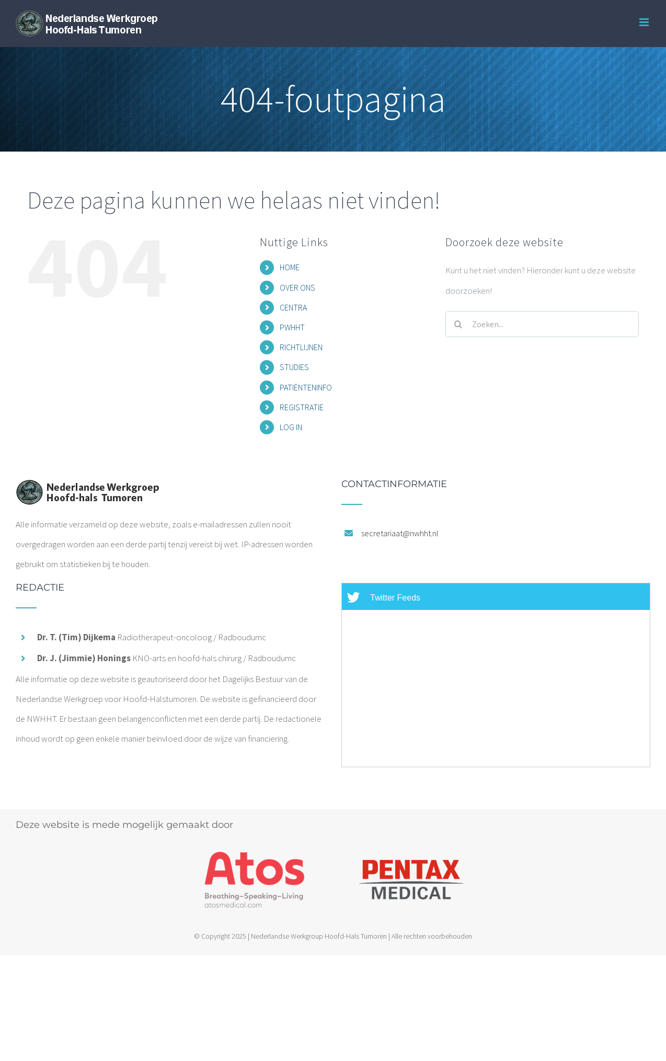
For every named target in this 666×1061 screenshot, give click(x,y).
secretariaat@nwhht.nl (400, 533)
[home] (87, 489)
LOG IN (291, 427)
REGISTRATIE (302, 407)
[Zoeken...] (542, 324)
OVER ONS (297, 287)
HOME (290, 267)
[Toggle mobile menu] (644, 22)
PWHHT (292, 327)
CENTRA (293, 307)
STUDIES (294, 367)
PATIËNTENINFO (306, 387)
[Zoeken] (458, 324)
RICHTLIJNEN (301, 347)
